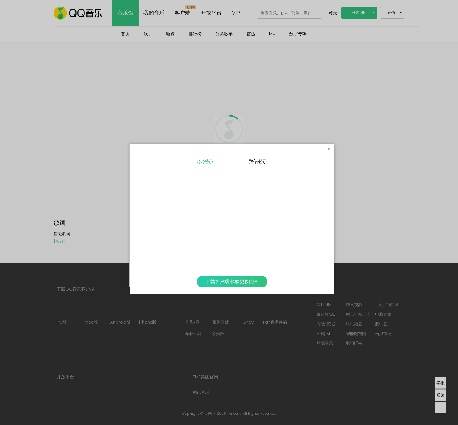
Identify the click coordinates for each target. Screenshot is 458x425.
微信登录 (258, 161)
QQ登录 (205, 161)
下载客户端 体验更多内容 (232, 281)
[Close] (328, 149)
